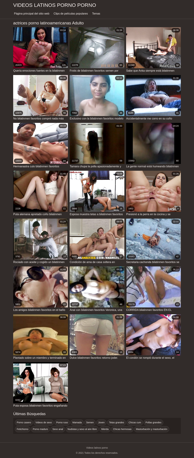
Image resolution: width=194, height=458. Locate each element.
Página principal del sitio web (31, 13)
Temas (96, 13)
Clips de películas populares (71, 13)
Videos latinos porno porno (54, 5)
